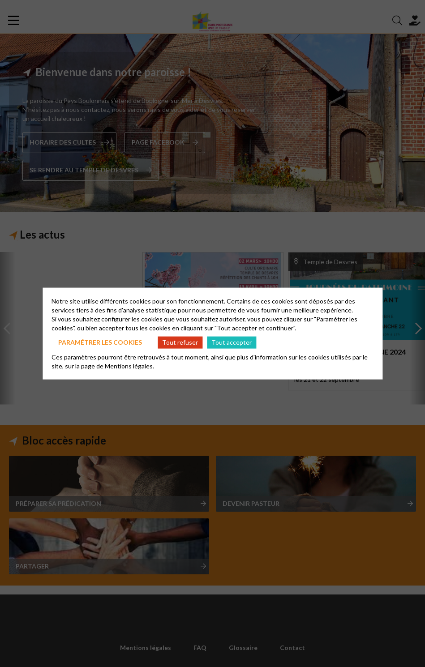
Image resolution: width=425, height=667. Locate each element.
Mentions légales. (129, 365)
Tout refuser (180, 342)
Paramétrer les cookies (100, 342)
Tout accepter (231, 342)
